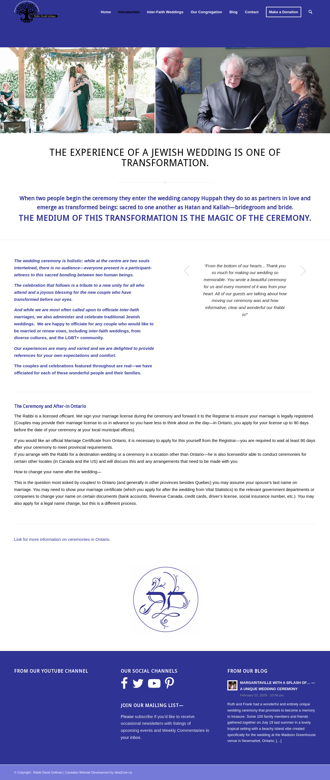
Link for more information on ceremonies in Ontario (61, 539)
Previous (186, 270)
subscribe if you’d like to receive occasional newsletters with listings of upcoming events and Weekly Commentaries (162, 723)
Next (303, 270)
